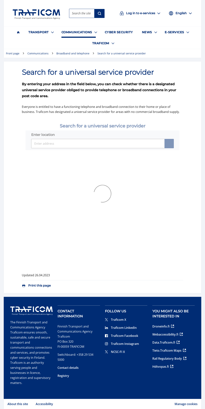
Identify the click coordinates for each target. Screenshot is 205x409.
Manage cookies (186, 404)
